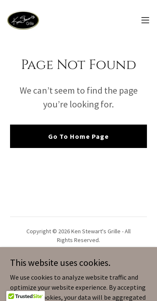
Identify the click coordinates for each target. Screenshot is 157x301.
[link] (23, 20)
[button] (145, 20)
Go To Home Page (78, 136)
